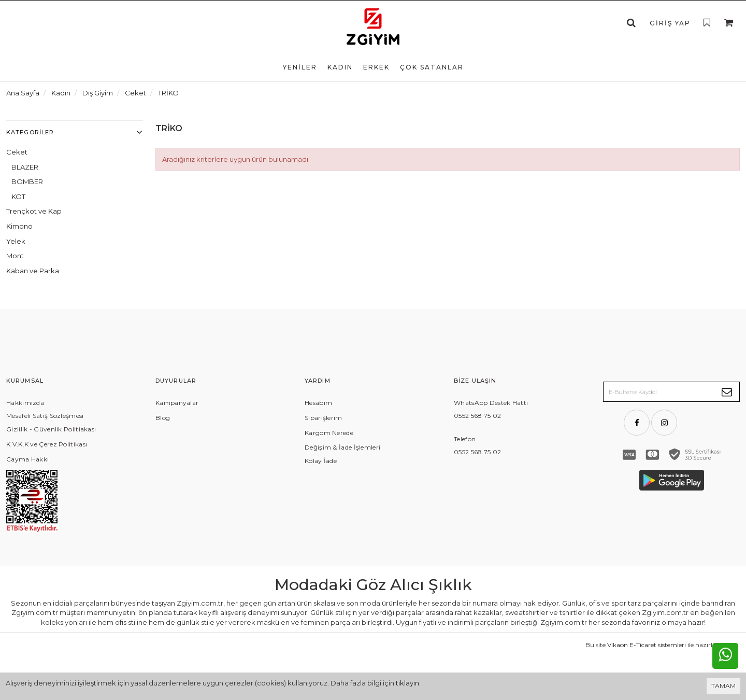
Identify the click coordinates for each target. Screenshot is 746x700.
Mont (15, 255)
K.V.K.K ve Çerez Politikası (46, 444)
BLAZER (24, 167)
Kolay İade (321, 461)
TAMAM (723, 686)
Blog (162, 418)
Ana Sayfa (22, 93)
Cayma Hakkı (27, 459)
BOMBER (27, 181)
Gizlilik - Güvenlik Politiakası (51, 429)
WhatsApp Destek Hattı (491, 403)
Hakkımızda (25, 403)
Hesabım (318, 403)
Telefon (465, 439)
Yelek (15, 241)
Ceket (16, 152)
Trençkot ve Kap (34, 211)
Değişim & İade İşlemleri (342, 447)
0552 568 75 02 (477, 415)
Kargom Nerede (329, 433)
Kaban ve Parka (32, 271)
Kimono (19, 226)
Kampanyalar (176, 403)
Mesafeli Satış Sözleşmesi (45, 415)
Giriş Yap (670, 23)
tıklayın (407, 683)
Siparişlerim (323, 418)
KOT (18, 196)
